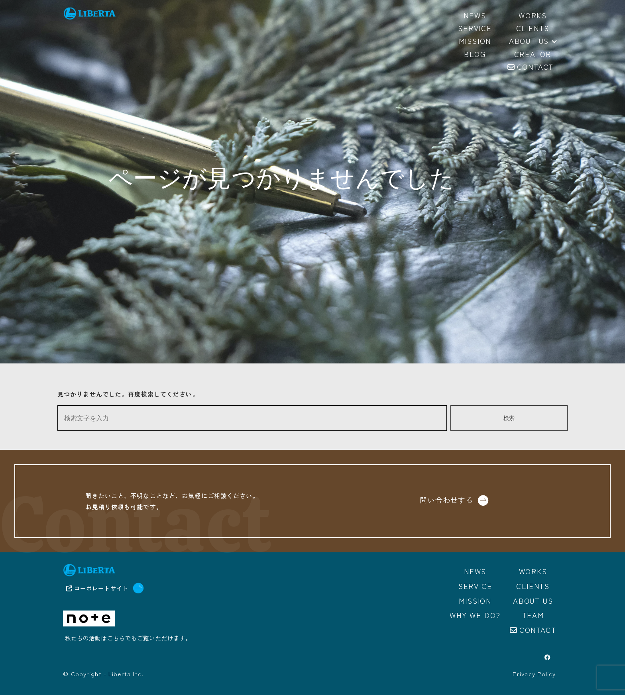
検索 (509, 418)
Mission (475, 600)
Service (475, 586)
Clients (533, 586)
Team (533, 614)
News (475, 571)
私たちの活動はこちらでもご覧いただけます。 (128, 638)
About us (533, 41)
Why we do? (475, 614)
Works (533, 571)
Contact (537, 629)
